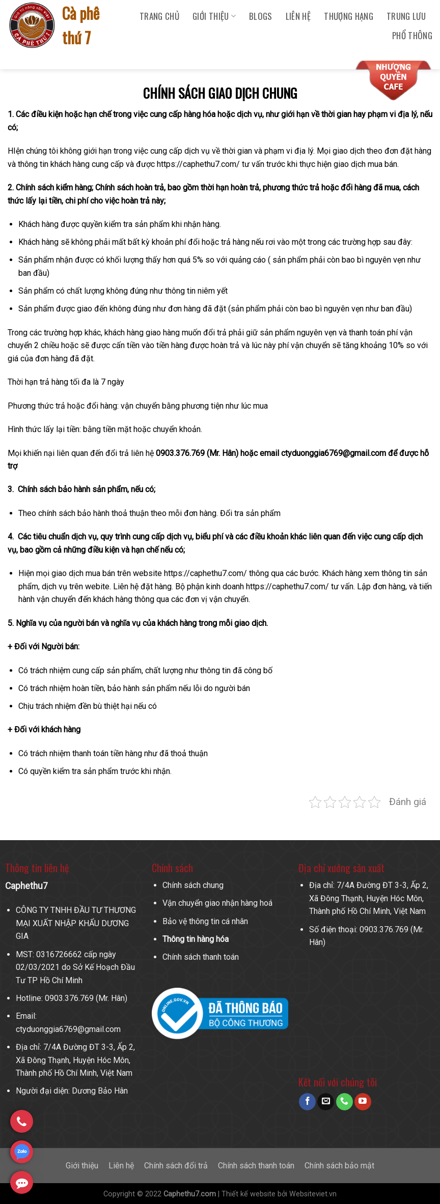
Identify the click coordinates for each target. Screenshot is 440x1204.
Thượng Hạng (348, 16)
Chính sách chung (193, 885)
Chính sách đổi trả (176, 1165)
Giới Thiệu (214, 16)
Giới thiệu (82, 1165)
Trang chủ (159, 16)
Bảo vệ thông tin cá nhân (205, 921)
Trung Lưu (406, 16)
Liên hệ (298, 16)
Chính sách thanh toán (200, 957)
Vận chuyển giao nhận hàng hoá (217, 903)
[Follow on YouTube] (362, 1101)
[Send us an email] (325, 1101)
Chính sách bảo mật (339, 1165)
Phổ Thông (412, 35)
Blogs (260, 16)
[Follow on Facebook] (307, 1101)
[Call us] (344, 1101)
